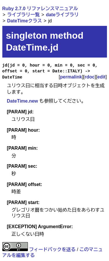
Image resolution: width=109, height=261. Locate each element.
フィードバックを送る (52, 249)
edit (101, 76)
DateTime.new (22, 101)
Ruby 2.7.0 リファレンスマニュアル (40, 8)
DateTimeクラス (24, 20)
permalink (71, 76)
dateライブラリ (62, 14)
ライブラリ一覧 (23, 14)
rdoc (90, 76)
